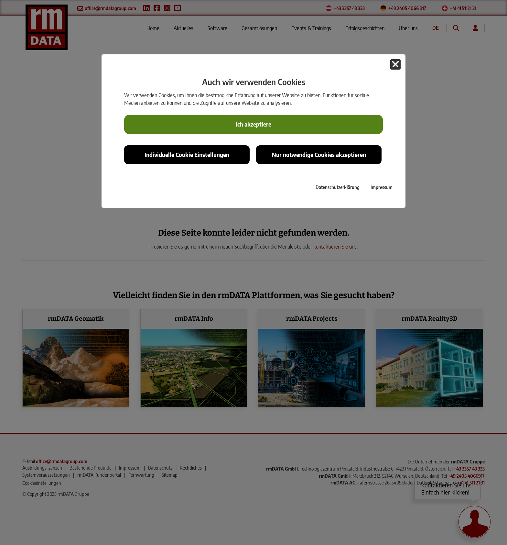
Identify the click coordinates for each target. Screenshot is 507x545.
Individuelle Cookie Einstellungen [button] (187, 154)
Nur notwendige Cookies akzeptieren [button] (319, 154)
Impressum (382, 187)
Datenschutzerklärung (338, 187)
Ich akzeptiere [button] (253, 124)
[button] (395, 64)
